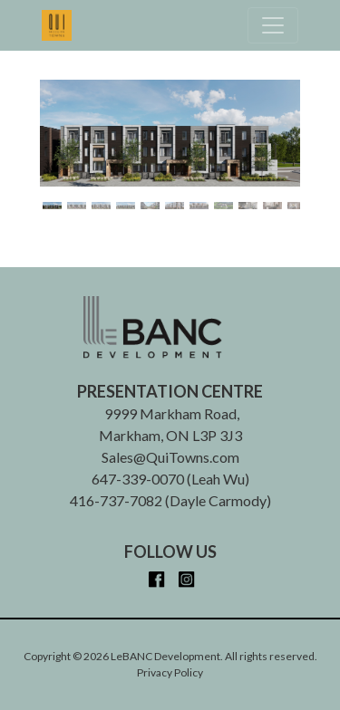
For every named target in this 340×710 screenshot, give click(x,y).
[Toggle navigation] (273, 25)
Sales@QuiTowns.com (170, 456)
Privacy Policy (170, 672)
